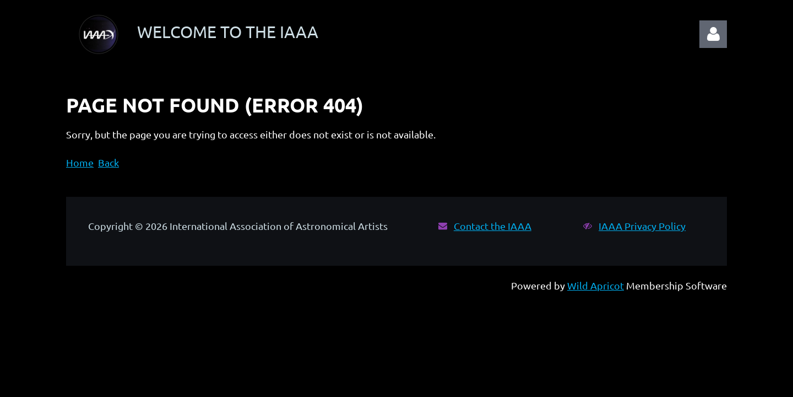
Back (108, 162)
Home (80, 162)
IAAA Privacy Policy (642, 226)
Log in (713, 34)
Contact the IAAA (492, 226)
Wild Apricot (595, 285)
